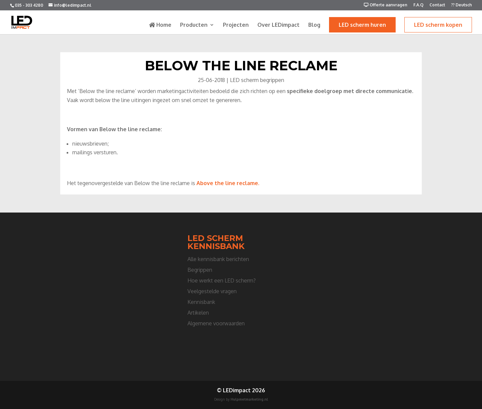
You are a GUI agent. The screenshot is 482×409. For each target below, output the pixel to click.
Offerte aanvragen (385, 5)
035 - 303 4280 (29, 5)
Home (160, 25)
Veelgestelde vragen (212, 291)
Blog (314, 25)
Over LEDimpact (278, 25)
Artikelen (198, 312)
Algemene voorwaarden (216, 323)
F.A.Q (418, 5)
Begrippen (199, 269)
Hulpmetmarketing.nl (249, 399)
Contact (437, 5)
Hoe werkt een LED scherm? (221, 280)
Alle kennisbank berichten (218, 259)
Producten (194, 25)
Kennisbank (201, 302)
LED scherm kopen (438, 24)
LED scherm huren (362, 24)
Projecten (236, 25)
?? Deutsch (461, 5)
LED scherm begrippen (257, 80)
